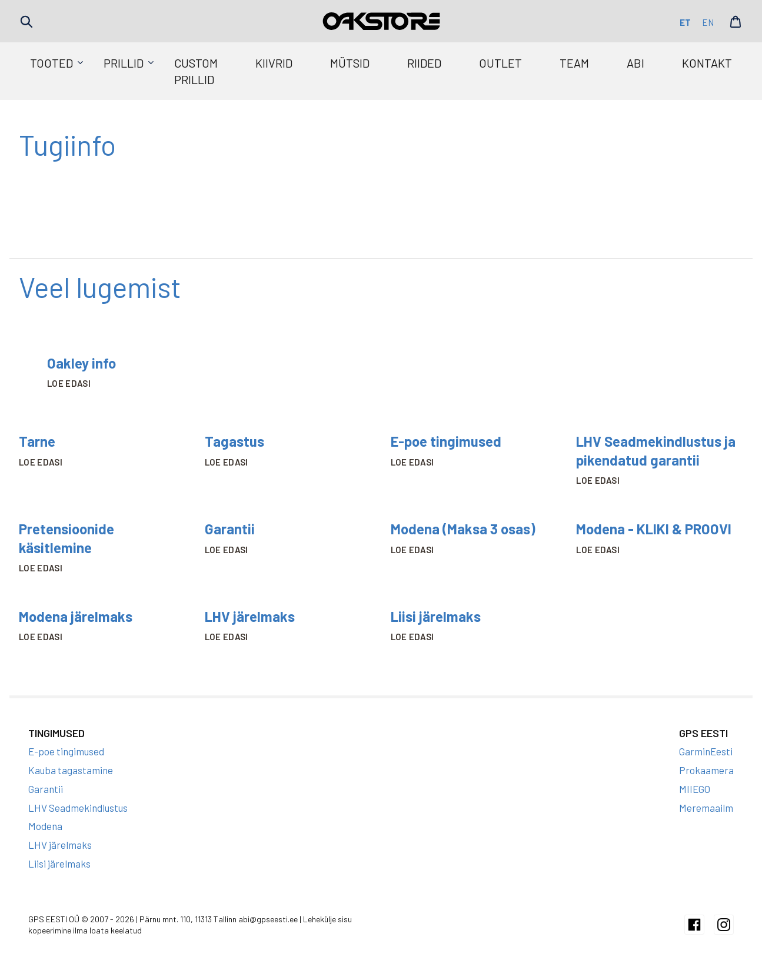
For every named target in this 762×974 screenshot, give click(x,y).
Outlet (500, 63)
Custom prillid (196, 71)
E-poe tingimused (446, 441)
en (708, 22)
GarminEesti (706, 751)
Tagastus (234, 441)
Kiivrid (273, 63)
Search (26, 21)
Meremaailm (706, 808)
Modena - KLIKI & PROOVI (653, 528)
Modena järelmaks (75, 616)
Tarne (37, 441)
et (685, 22)
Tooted (51, 63)
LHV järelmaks (250, 616)
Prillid (124, 63)
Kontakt (707, 63)
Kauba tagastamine (70, 770)
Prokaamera (706, 770)
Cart (735, 21)
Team (574, 63)
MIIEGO (694, 789)
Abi (635, 63)
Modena (45, 826)
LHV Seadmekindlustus (78, 808)
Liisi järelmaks (436, 616)
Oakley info (81, 362)
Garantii (230, 528)
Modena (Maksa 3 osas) (463, 528)
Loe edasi (69, 383)
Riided (424, 63)
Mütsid (350, 63)
